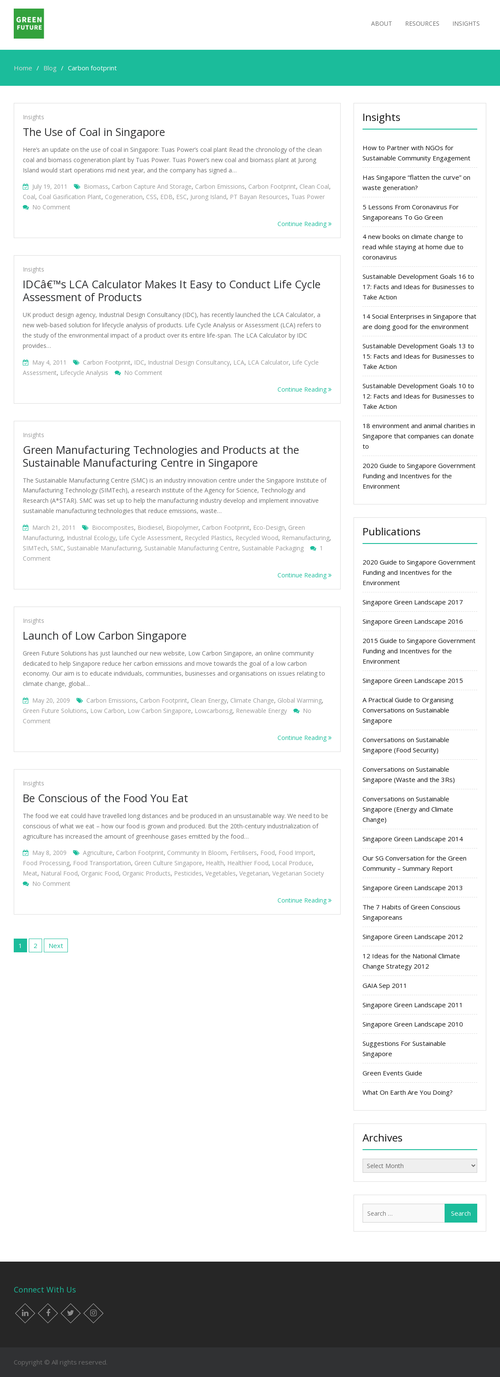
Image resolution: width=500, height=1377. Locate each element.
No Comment (51, 207)
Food (267, 853)
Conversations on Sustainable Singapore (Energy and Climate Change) (408, 809)
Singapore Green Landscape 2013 (413, 887)
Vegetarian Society (298, 873)
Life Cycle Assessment (150, 538)
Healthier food (247, 863)
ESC (181, 197)
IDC (139, 362)
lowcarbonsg (213, 711)
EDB (166, 197)
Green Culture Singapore (168, 863)
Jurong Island (208, 197)
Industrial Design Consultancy (189, 362)
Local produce (292, 863)
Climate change (252, 700)
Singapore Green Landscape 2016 (413, 621)
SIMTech (35, 548)
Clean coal (314, 186)
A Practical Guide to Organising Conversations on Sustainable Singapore (408, 710)
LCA (238, 362)
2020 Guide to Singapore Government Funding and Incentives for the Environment (419, 475)
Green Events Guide (392, 1073)
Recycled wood (256, 538)
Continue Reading (304, 224)
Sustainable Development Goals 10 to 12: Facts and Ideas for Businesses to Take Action (418, 396)
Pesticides (188, 873)
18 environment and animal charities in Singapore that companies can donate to (419, 435)
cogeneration (124, 197)
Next (56, 945)
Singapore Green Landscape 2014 (413, 838)
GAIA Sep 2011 (385, 985)
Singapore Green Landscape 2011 (413, 1004)
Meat (30, 873)
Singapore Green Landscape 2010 (413, 1024)
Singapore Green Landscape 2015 (413, 680)
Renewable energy (261, 711)
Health (215, 863)
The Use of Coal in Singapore (94, 131)
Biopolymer (182, 527)
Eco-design (269, 527)
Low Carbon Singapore (159, 711)
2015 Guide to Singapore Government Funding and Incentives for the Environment (419, 650)
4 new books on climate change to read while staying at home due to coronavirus (413, 246)
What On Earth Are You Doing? (408, 1092)
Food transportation (102, 863)
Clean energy (209, 700)
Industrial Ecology (91, 538)
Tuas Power (308, 197)
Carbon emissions (220, 186)
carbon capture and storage (152, 186)
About (381, 23)
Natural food (59, 873)
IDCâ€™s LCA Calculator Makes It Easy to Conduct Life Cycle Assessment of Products (171, 290)
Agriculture (98, 853)
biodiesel (150, 527)
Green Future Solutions (55, 711)
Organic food (100, 873)
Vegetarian (254, 873)
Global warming (299, 700)
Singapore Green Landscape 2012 (413, 936)
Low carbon (107, 711)
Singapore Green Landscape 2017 (413, 602)
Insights (466, 23)
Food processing (46, 863)
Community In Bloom (197, 853)
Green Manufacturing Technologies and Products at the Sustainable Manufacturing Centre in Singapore (161, 456)
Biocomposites (113, 527)
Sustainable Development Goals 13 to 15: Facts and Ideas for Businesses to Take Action (418, 356)
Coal (29, 197)
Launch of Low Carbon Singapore (104, 635)
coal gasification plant (70, 197)
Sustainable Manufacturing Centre (191, 548)
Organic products (146, 873)
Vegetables (220, 873)
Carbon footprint (272, 186)
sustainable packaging (273, 548)
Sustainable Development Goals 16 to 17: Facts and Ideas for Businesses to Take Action (418, 286)
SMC (57, 548)
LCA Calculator (268, 362)
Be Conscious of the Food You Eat (105, 798)
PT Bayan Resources (259, 197)
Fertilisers (243, 853)
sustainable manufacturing (104, 548)
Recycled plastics (208, 538)
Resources (422, 23)
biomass (96, 186)
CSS (151, 197)
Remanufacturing (305, 538)
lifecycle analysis (84, 372)
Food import (296, 853)
